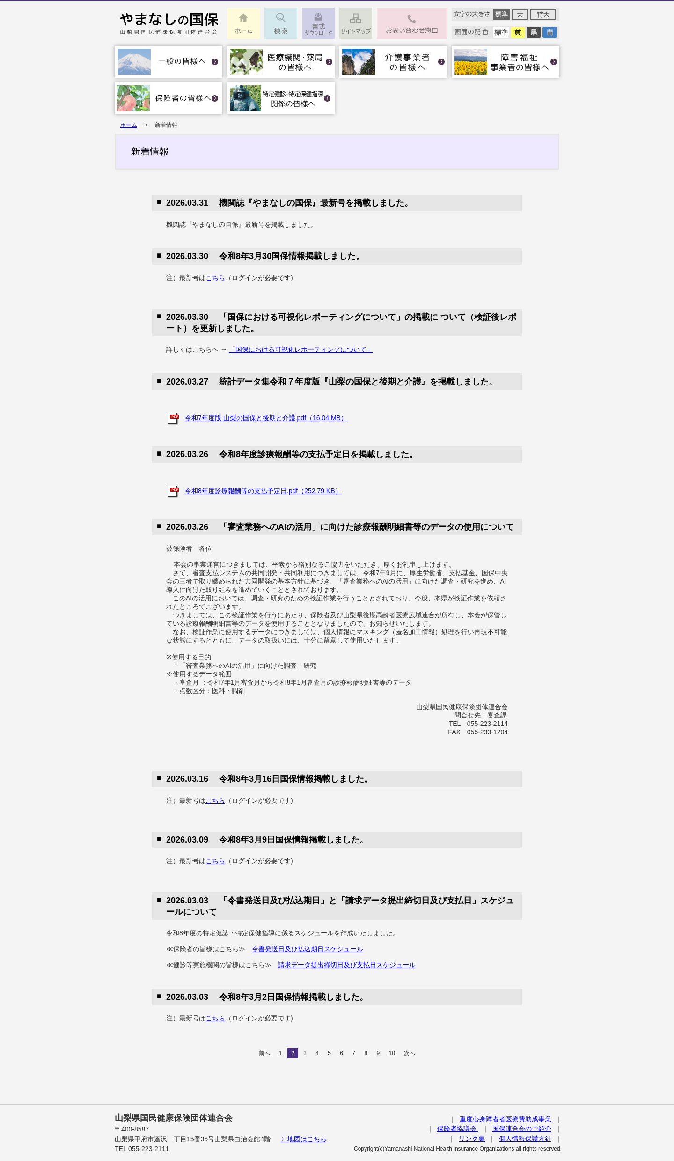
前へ (264, 1053)
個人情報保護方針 (525, 1138)
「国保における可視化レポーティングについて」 (301, 349)
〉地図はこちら (304, 1139)
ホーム (128, 125)
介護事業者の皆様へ (393, 62)
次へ (409, 1053)
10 (391, 1053)
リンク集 (472, 1138)
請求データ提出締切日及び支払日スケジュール (347, 965)
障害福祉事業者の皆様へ (505, 62)
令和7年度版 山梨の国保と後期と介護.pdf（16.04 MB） (266, 418)
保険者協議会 (457, 1128)
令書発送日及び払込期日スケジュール (307, 949)
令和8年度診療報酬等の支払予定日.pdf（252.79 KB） (263, 491)
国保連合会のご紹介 (521, 1128)
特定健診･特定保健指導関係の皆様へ (281, 98)
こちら (215, 277)
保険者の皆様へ (168, 98)
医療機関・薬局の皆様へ (281, 62)
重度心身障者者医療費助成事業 (505, 1119)
